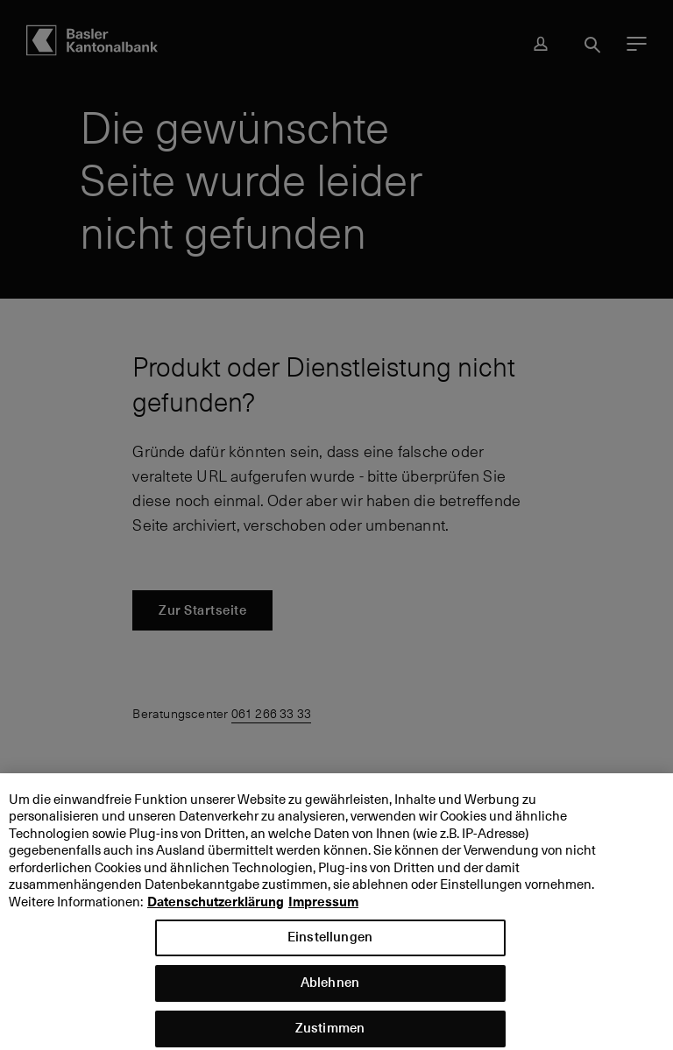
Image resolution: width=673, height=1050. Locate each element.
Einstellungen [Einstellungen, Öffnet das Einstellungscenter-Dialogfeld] (329, 942)
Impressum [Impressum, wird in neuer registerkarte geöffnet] (323, 908)
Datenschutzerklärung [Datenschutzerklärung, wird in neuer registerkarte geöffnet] (215, 908)
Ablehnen (330, 988)
